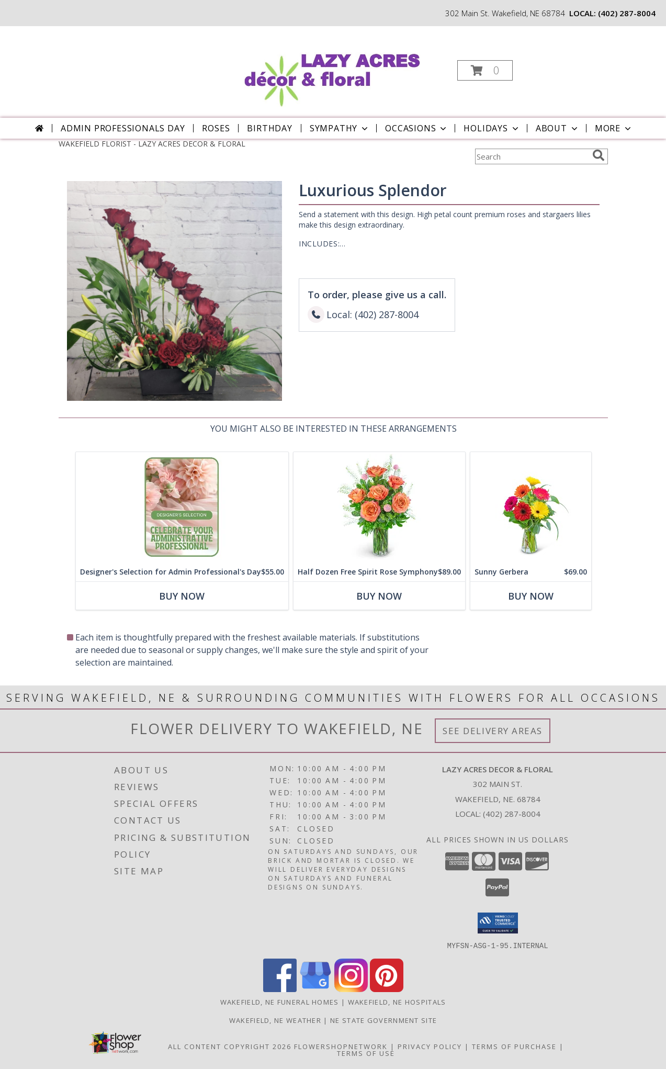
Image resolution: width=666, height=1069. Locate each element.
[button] (485, 70)
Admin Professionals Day (123, 128)
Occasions (416, 128)
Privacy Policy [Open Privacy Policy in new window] (430, 1046)
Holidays (492, 128)
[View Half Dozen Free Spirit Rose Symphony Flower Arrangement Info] (379, 507)
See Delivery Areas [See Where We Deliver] (493, 731)
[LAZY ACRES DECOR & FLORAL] (332, 67)
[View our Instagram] (351, 989)
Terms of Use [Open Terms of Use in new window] (366, 1052)
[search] (598, 155)
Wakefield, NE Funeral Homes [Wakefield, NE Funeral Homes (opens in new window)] (279, 1001)
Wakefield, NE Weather (275, 1020)
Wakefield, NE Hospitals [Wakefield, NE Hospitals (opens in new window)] (397, 1001)
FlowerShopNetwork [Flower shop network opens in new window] (341, 1046)
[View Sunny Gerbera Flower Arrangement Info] (530, 507)
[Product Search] (532, 156)
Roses (216, 128)
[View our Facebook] (280, 989)
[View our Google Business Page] (315, 989)
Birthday (269, 128)
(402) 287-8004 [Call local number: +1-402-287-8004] (627, 13)
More (614, 128)
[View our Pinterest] (386, 989)
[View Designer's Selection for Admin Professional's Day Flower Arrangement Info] (181, 507)
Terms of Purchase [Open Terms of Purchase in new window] (514, 1046)
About (558, 128)
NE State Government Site (383, 1020)
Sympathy (340, 128)
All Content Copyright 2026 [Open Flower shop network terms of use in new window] (229, 1046)
